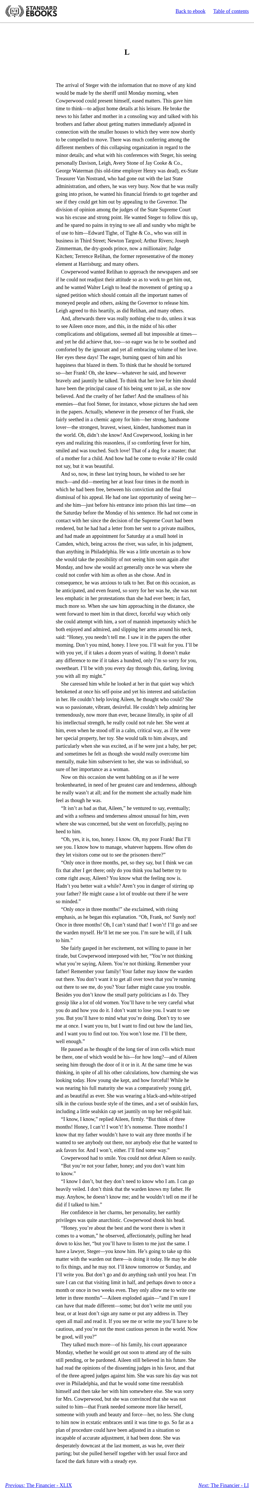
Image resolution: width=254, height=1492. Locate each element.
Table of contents (231, 11)
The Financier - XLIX (38, 1485)
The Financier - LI (223, 1485)
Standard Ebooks (31, 11)
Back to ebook (190, 11)
